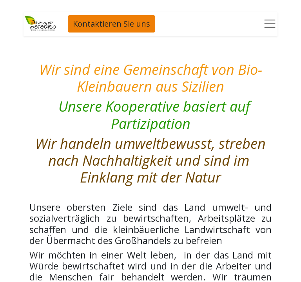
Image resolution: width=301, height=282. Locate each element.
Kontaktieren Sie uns (110, 23)
